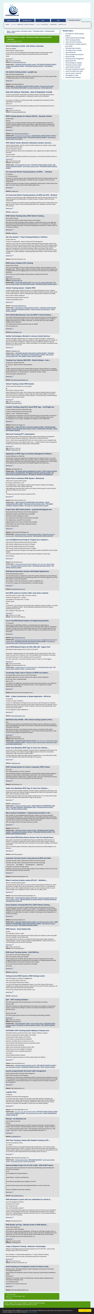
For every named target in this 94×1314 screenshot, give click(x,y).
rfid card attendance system (22, 164)
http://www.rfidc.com (16, 280)
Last (24, 1296)
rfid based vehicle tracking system (25, 64)
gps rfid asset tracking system (31, 166)
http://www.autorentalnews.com (19, 380)
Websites (20, 24)
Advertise (53, 24)
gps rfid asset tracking (29, 1161)
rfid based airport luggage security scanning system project (27, 639)
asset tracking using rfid (73, 67)
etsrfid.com (14, 233)
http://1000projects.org (17, 1195)
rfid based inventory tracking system (38, 473)
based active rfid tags (44, 428)
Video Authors (29, 24)
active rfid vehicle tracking (73, 42)
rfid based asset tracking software (22, 832)
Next (20, 1296)
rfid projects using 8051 (20, 534)
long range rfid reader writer (34, 87)
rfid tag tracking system (19, 809)
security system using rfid (73, 73)
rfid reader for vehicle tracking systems (27, 86)
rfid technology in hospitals (74, 63)
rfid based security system (41, 566)
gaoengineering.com (12, 15)
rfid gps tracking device (37, 1023)
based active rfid (71, 60)
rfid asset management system (75, 69)
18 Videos (14, 41)
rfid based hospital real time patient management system (41, 742)
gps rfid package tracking (16, 1161)
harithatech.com (15, 351)
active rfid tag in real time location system (29, 427)
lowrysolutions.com (16, 332)
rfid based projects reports (45, 667)
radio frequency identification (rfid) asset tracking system (32, 922)
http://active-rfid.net (16, 403)
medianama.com (15, 763)
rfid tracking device (35, 1160)
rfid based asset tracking (73, 48)
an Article (44, 24)
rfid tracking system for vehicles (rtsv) (23, 135)
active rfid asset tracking (73, 77)
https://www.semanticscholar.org (20, 133)
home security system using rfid (43, 536)
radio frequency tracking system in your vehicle (76, 45)
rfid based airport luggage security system (28, 643)
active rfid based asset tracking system (24, 428)
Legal (11, 1303)
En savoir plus (32, 1312)
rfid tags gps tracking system (23, 805)
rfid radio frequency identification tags (23, 807)
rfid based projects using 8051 (34, 534)
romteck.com (14, 191)
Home (7, 24)
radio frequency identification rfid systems (29, 502)
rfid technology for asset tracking (31, 899)
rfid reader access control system (30, 356)
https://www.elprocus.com (18, 589)
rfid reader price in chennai (74, 50)
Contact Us (62, 24)
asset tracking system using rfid (26, 898)
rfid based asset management (75, 58)
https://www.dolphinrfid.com (18, 305)
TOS (14, 1303)
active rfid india (70, 56)
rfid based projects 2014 (31, 667)
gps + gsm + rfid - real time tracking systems (42, 282)
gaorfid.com (14, 972)
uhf (58, 20)
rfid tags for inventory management (41, 474)
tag (42, 20)
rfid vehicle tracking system (46, 64)
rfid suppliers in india (72, 75)
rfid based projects (30, 669)
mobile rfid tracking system (15, 66)
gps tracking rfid (70, 52)
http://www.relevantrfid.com (18, 62)
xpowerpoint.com (15, 450)
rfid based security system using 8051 (23, 536)
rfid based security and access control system (31, 353)
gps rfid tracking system (27, 284)
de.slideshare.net (16, 1136)
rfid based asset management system (28, 471)
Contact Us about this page (36, 1303)
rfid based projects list (20, 667)
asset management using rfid (74, 54)
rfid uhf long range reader (19, 87)
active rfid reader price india (74, 71)
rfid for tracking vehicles (48, 1067)
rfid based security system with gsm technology (26, 564)
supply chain (11, 20)
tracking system (74, 20)
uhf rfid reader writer (46, 87)
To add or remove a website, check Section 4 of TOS (20, 1304)
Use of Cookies (22, 1303)
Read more (10, 59)
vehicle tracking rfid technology (40, 309)
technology (27, 20)
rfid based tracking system (34, 66)
